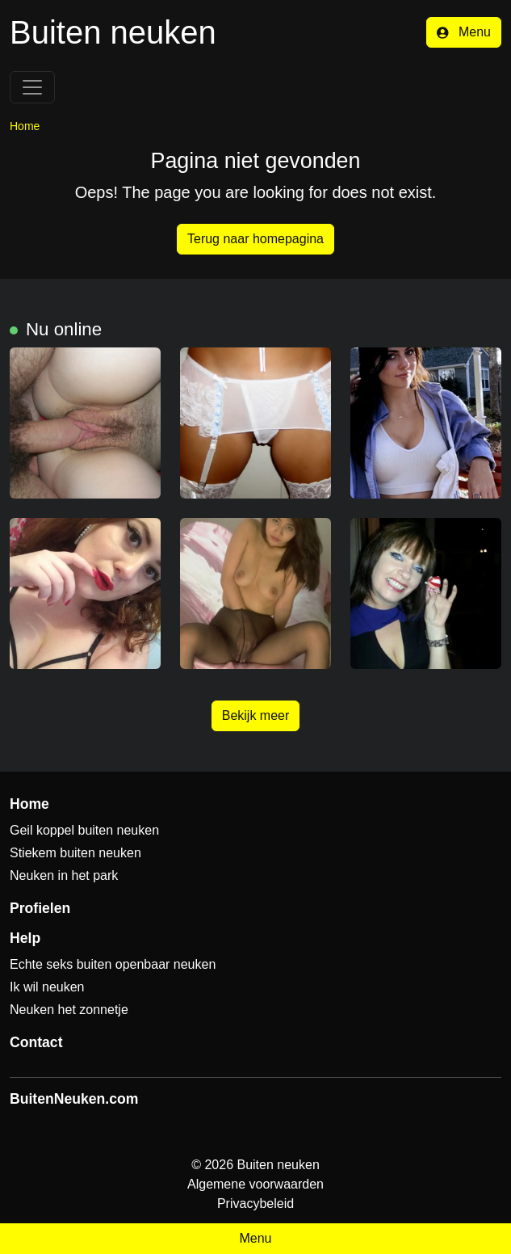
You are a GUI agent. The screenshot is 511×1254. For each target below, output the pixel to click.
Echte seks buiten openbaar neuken (113, 964)
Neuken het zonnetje (69, 1009)
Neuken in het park (64, 875)
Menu (464, 32)
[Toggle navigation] (32, 87)
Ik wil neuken (47, 987)
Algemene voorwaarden (255, 1184)
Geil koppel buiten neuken (84, 830)
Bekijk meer (256, 715)
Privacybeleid (255, 1203)
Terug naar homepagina (255, 239)
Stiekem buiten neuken (75, 853)
